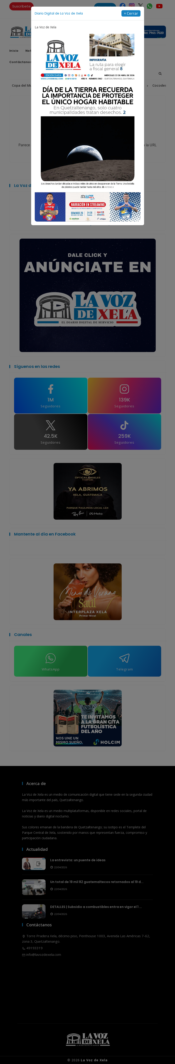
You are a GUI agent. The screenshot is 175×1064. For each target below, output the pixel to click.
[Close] (130, 13)
